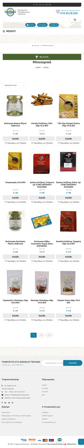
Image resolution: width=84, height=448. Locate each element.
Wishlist (44, 419)
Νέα (43, 395)
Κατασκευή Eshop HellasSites (62, 444)
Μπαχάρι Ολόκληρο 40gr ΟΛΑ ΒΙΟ (42, 301)
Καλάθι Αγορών (47, 416)
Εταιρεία (45, 388)
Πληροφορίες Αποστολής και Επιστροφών (16, 416)
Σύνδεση (45, 412)
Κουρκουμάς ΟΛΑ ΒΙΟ (15, 182)
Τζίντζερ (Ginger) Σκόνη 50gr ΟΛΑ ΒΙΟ (68, 124)
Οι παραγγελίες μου (49, 422)
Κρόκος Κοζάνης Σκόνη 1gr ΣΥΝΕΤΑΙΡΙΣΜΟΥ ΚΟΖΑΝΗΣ (68, 184)
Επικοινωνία (6, 412)
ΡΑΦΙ (44, 45)
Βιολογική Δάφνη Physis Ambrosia (15, 124)
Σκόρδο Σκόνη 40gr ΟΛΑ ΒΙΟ (68, 301)
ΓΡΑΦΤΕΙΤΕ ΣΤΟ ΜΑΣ (21, 362)
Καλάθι (15, 139)
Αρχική (35, 45)
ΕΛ (46, 4)
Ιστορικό (45, 391)
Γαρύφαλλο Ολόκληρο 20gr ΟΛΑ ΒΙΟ (15, 301)
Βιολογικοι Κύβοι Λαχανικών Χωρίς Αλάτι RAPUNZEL (42, 243)
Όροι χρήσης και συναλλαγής (12, 422)
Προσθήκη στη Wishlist (16, 143)
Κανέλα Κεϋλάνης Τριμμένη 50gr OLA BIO (68, 242)
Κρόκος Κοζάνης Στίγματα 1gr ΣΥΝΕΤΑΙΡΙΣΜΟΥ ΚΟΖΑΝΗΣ (42, 184)
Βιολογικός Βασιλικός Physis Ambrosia (15, 242)
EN (50, 4)
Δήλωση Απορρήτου (9, 419)
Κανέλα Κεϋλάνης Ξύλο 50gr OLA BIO (41, 124)
